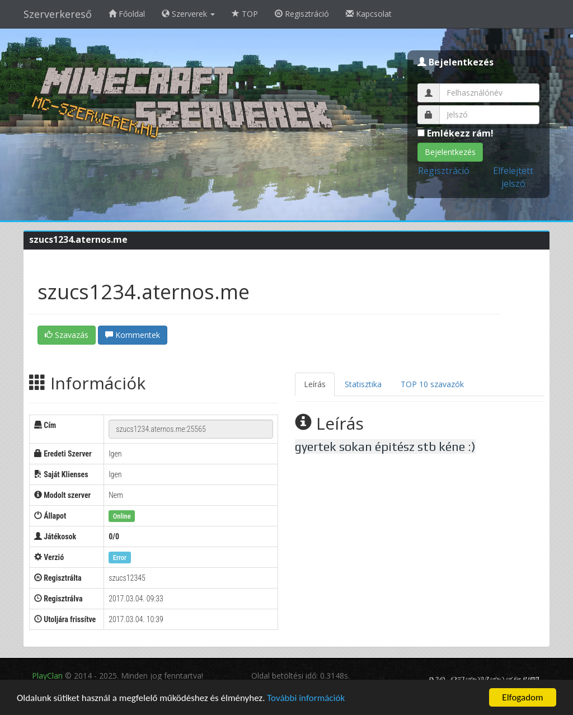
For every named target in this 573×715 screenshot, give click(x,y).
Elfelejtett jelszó (513, 177)
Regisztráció (302, 13)
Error (119, 557)
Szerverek (188, 13)
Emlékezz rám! (455, 133)
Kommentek (132, 335)
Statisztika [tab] (363, 384)
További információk (306, 698)
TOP (245, 13)
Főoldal (127, 13)
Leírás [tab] (315, 384)
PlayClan (47, 675)
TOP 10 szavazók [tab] (432, 384)
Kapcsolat (369, 13)
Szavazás (66, 335)
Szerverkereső (58, 14)
